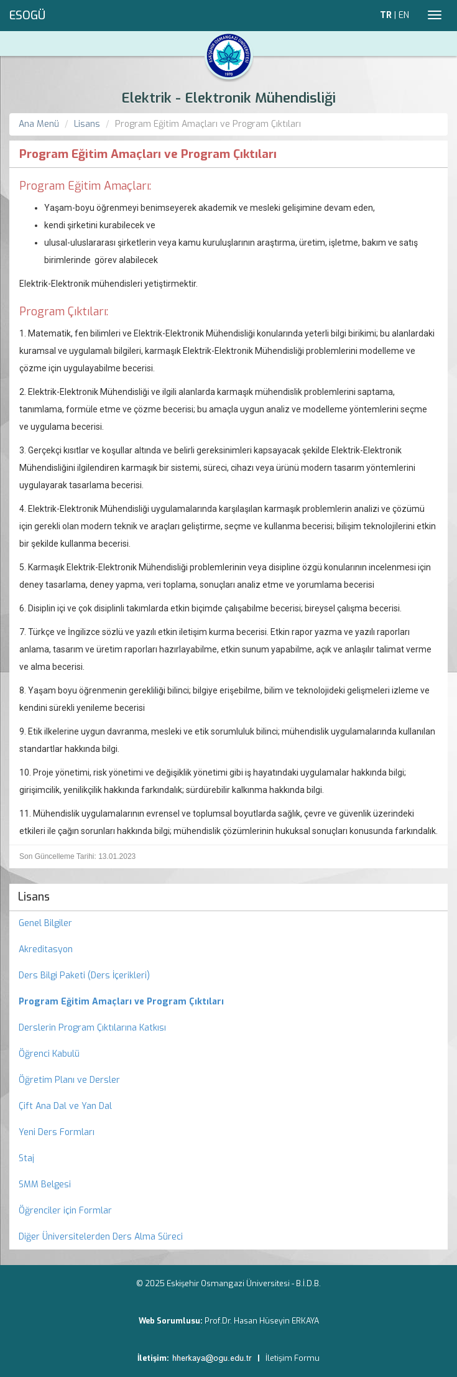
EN (404, 15)
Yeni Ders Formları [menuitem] (57, 1132)
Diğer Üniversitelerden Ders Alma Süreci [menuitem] (101, 1237)
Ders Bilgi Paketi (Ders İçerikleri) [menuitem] (84, 975)
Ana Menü (39, 124)
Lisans (87, 124)
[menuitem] (228, 1002)
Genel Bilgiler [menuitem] (45, 923)
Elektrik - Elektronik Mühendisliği (228, 98)
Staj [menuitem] (26, 1158)
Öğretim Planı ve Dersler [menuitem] (69, 1080)
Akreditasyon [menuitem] (46, 949)
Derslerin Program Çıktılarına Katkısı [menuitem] (92, 1028)
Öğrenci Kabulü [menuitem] (49, 1054)
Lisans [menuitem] (34, 896)
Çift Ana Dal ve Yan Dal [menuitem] (65, 1106)
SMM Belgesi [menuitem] (45, 1184)
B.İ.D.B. (308, 1283)
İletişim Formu (292, 1358)
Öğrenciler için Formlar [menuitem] (65, 1211)
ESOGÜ (27, 15)
